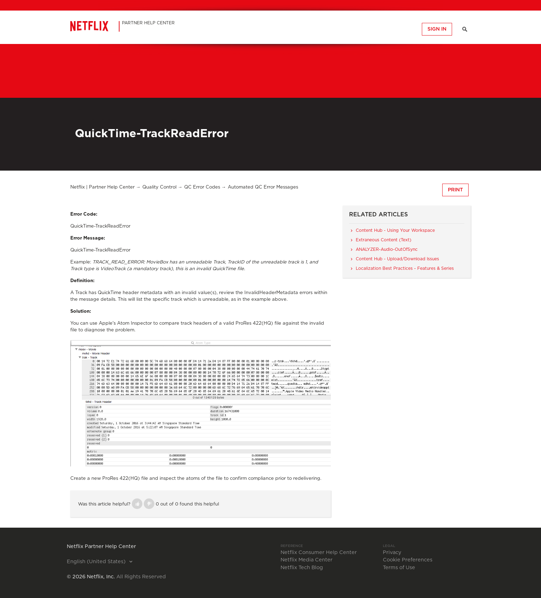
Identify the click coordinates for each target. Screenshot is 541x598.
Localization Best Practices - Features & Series (405, 268)
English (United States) (97, 561)
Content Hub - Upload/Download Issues (397, 259)
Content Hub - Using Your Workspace (395, 230)
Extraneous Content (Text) (383, 240)
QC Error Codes (202, 187)
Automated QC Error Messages (263, 187)
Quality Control (159, 187)
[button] (137, 503)
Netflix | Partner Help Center (102, 187)
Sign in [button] (436, 29)
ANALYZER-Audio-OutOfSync (387, 249)
